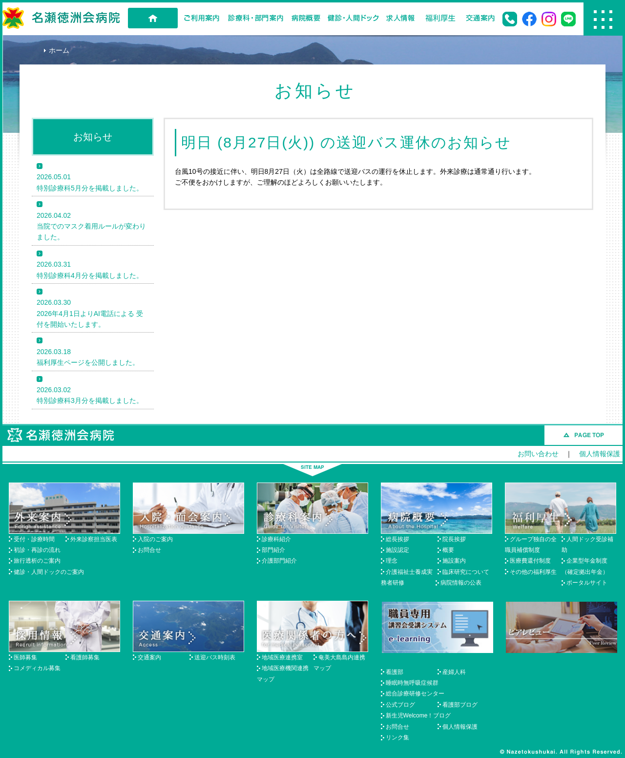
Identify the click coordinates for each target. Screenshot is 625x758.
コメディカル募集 (37, 668)
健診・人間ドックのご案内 (49, 571)
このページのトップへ (583, 435)
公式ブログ (400, 704)
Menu (603, 19)
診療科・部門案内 (256, 18)
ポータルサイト (586, 582)
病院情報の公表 (460, 582)
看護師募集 (85, 657)
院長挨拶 (454, 539)
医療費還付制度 (530, 560)
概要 (448, 550)
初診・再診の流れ (37, 550)
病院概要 (306, 18)
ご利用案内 (202, 18)
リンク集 (397, 737)
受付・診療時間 (34, 539)
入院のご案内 (155, 539)
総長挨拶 (397, 539)
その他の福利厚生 (533, 571)
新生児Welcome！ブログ (418, 715)
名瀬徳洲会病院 (61, 18)
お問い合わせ (538, 454)
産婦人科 (454, 672)
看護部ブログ (460, 704)
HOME (153, 18)
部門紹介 (273, 550)
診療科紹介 (276, 539)
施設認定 (397, 550)
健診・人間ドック (353, 18)
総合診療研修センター (415, 693)
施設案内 (454, 560)
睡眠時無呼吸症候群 (412, 682)
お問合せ (149, 550)
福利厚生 (440, 18)
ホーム (59, 50)
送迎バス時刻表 (214, 657)
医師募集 (25, 657)
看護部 (394, 672)
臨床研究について (465, 571)
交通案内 (480, 18)
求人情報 (400, 18)
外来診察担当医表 (93, 539)
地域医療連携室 (282, 657)
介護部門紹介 (279, 560)
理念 (391, 560)
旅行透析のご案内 (37, 560)
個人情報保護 (599, 454)
